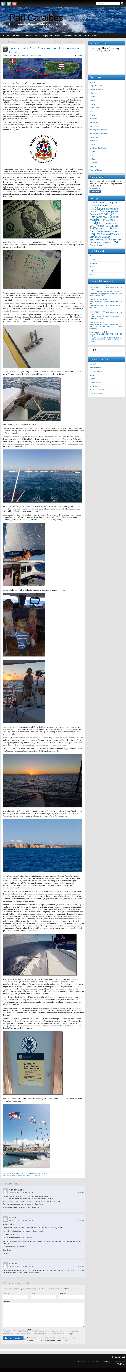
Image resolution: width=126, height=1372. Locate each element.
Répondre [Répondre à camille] (81, 1220)
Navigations (23, 55)
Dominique (93, 119)
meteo (107, 220)
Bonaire (92, 104)
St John (92, 155)
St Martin (93, 159)
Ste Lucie (93, 166)
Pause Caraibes (95, 382)
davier (38, 1173)
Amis (91, 203)
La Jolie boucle (95, 386)
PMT (93, 228)
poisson (100, 228)
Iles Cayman (94, 126)
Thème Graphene (107, 1362)
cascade (120, 206)
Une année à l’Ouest (97, 390)
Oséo (91, 256)
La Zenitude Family (96, 371)
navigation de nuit (111, 223)
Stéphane (80, 55)
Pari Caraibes (36, 18)
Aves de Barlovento (96, 89)
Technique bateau (35, 55)
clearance (33, 1173)
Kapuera (92, 379)
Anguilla (92, 82)
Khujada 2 (93, 271)
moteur (18, 1175)
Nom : (6, 1294)
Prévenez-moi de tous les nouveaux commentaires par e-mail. (51, 1338)
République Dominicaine (98, 148)
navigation (23, 1175)
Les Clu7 (93, 364)
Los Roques (94, 137)
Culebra (92, 115)
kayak (108, 217)
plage (114, 225)
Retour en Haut (118, 1357)
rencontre (106, 231)
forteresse (94, 211)
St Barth (92, 152)
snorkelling (97, 239)
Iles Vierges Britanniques (98, 133)
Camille (92, 274)
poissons (107, 229)
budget (18, 1173)
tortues (102, 243)
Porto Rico (30, 1175)
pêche (99, 231)
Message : (7, 1301)
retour (115, 231)
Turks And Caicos (96, 170)
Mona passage (11, 1175)
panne (93, 226)
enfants (114, 209)
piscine (107, 226)
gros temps (44, 1173)
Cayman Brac (94, 108)
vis (46, 1175)
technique (94, 242)
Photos (95, 328)
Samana (106, 237)
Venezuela (94, 245)
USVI (115, 242)
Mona (4, 1175)
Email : (34, 1294)
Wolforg (120, 1364)
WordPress (93, 1362)
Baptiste (113, 202)
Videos (95, 307)
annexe (107, 203)
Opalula (92, 375)
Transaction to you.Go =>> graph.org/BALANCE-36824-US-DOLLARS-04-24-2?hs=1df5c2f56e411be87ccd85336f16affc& (106, 324)
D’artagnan (93, 263)
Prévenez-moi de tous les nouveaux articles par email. (48, 1341)
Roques (95, 234)
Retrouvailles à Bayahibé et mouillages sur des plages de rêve (21, 42)
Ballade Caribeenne (96, 393)
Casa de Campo (25, 1173)
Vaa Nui (92, 260)
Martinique (93, 141)
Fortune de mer (11, 55)
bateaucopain (100, 205)
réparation (37, 1175)
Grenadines (94, 122)
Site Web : (63, 1294)
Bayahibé (12, 1173)
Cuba (91, 111)
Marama (92, 267)
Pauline (100, 225)
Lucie (115, 217)
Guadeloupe (107, 211)
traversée (108, 242)
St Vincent (93, 163)
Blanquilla (93, 100)
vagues (43, 1175)
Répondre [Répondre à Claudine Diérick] (81, 1192)
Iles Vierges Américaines (98, 130)
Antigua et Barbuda (96, 86)
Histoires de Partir (96, 368)
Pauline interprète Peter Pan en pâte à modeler (69, 42)
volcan (100, 245)
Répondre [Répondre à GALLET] (81, 1266)
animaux (98, 202)
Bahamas (93, 93)
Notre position (98, 319)
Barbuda (92, 97)
